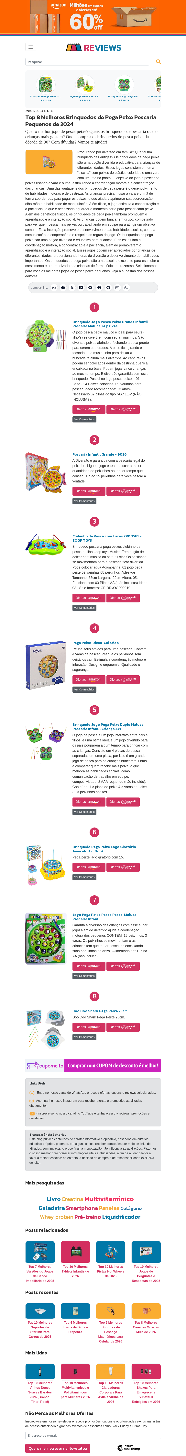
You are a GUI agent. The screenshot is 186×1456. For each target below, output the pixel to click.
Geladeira (51, 1207)
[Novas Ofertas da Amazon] (93, 16)
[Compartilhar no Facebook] (63, 287)
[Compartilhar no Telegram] (90, 287)
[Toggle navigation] (30, 47)
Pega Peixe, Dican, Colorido (95, 642)
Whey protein (56, 1217)
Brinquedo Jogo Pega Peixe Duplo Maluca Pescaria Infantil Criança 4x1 (108, 726)
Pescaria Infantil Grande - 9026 (99, 454)
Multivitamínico (109, 1198)
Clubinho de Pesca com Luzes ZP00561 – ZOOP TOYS (107, 538)
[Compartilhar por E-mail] (117, 287)
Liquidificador (121, 1216)
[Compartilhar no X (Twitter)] (72, 287)
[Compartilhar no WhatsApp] (54, 287)
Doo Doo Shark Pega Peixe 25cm (99, 1011)
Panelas (109, 1208)
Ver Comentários (84, 419)
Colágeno (131, 1208)
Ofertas (89, 409)
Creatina (72, 1199)
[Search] (87, 61)
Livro (54, 1198)
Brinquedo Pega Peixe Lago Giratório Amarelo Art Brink (104, 849)
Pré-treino (87, 1217)
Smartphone (82, 1208)
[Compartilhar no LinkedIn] (81, 287)
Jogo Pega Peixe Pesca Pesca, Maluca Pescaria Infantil (104, 917)
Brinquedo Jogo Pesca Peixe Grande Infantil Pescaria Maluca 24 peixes (110, 324)
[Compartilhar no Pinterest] (99, 287)
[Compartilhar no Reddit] (108, 287)
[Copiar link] (126, 287)
